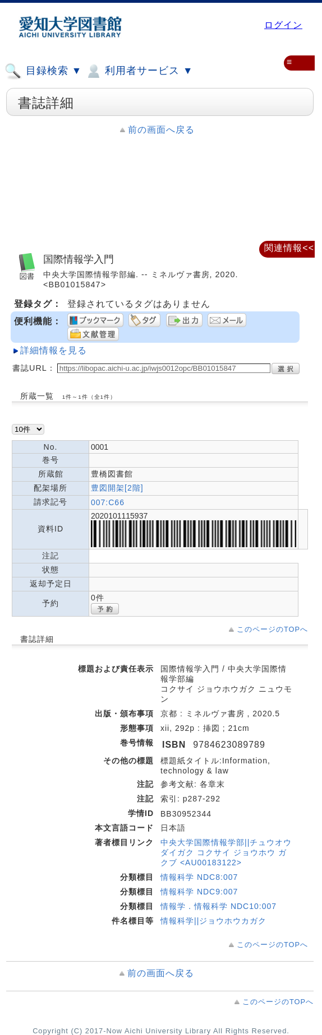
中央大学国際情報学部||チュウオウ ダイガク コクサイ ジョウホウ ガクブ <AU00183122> (226, 852)
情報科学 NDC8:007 (199, 877)
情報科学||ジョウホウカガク (213, 920)
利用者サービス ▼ (139, 71)
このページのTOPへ (272, 629)
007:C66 (108, 502)
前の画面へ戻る (161, 129)
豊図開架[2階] (117, 487)
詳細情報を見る (53, 350)
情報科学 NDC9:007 (199, 891)
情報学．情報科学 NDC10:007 (218, 906)
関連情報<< (289, 248)
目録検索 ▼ (43, 71)
